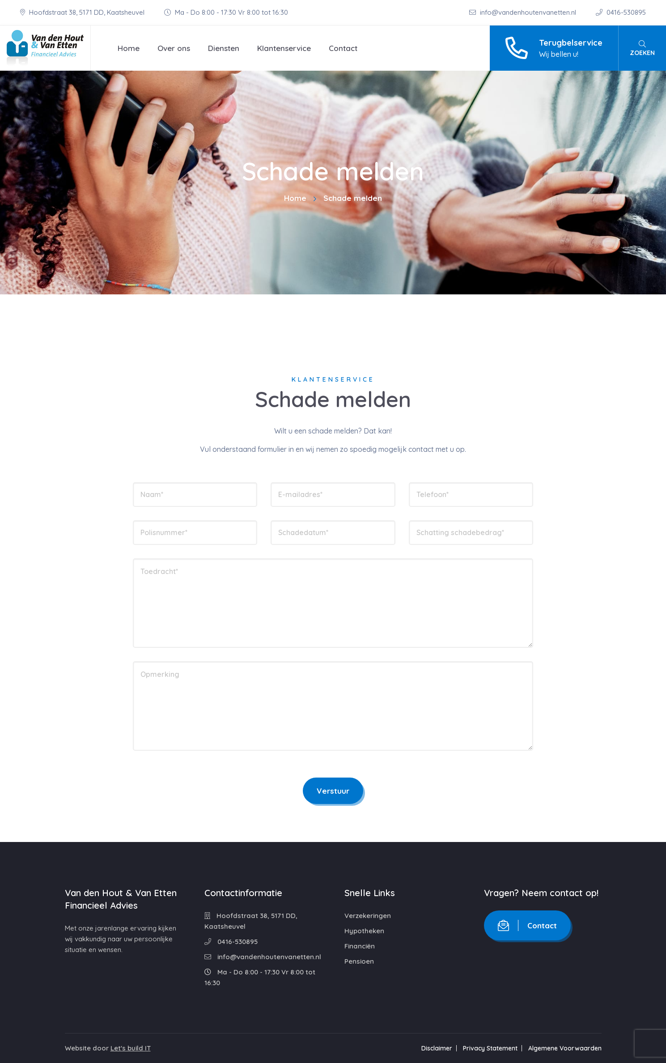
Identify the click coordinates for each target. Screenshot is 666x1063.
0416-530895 (621, 12)
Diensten (223, 48)
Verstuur (333, 790)
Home (129, 48)
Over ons (173, 48)
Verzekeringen (367, 915)
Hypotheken (364, 931)
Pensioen (359, 961)
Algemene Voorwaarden (565, 1048)
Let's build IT (130, 1048)
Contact (343, 48)
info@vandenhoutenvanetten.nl (523, 12)
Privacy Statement (490, 1048)
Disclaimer (436, 1048)
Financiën (359, 946)
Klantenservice (284, 48)
